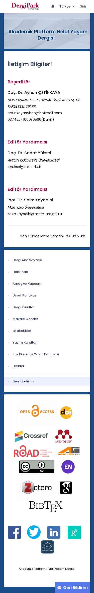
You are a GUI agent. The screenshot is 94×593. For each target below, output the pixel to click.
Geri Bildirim (75, 587)
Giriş (83, 6)
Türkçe (65, 6)
